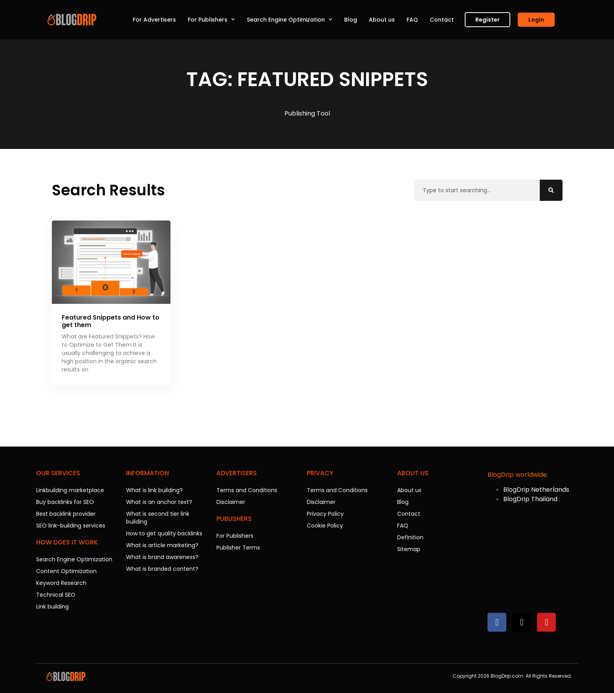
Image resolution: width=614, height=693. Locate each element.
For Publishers (211, 20)
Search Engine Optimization (289, 20)
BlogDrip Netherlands (536, 489)
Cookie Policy (325, 525)
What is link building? (154, 490)
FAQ (412, 20)
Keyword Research (61, 583)
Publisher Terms (238, 547)
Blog (350, 20)
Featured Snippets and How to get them (110, 321)
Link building (52, 606)
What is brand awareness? (162, 557)
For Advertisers (154, 20)
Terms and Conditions (246, 490)
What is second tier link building (157, 518)
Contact (442, 20)
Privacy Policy (325, 514)
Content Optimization (66, 571)
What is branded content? (162, 569)
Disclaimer (230, 502)
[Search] (551, 190)
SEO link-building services (70, 525)
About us (382, 20)
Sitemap (408, 549)
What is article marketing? (162, 545)
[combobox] (477, 190)
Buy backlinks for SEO (65, 502)
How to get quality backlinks (164, 533)
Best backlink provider (65, 514)
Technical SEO (55, 595)
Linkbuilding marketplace (70, 490)
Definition (410, 537)
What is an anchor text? (159, 502)
